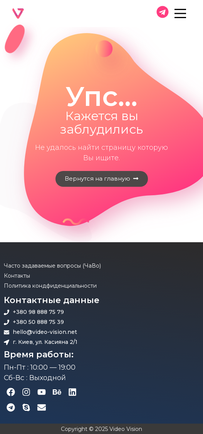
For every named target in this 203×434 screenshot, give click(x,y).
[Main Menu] (187, 13)
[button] (101, 179)
